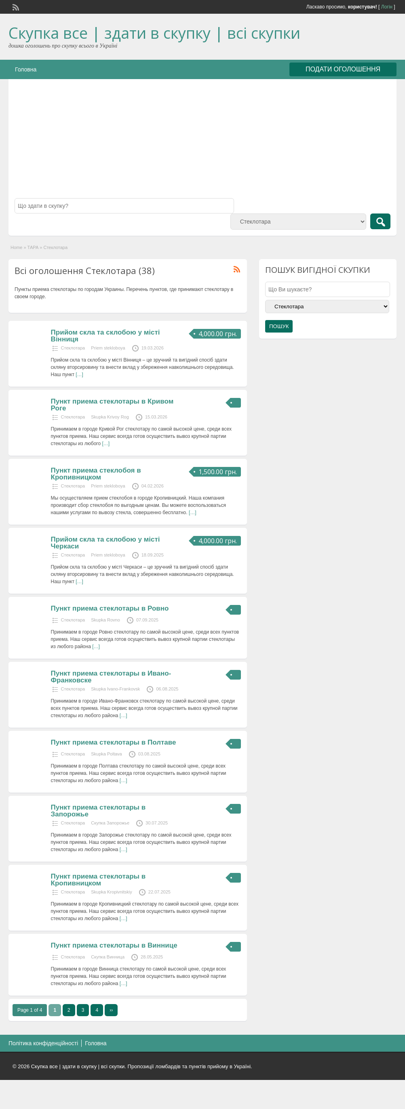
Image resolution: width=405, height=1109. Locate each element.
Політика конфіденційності (43, 1043)
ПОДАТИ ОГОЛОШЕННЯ (343, 69)
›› (111, 1010)
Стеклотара (73, 347)
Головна (25, 69)
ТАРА (33, 247)
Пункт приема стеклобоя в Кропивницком (96, 474)
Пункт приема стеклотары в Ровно (110, 608)
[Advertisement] (202, 141)
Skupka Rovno (105, 619)
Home (16, 247)
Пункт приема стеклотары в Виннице (114, 945)
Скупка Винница (107, 956)
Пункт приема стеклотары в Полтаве (113, 742)
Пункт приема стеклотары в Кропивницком (98, 880)
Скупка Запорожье (110, 822)
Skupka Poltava (106, 753)
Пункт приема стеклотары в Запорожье (98, 811)
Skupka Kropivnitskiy (111, 891)
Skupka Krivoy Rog (110, 416)
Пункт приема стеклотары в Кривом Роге (112, 405)
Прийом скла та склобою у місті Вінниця (105, 336)
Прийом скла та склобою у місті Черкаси (105, 543)
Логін (386, 7)
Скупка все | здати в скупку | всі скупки (154, 32)
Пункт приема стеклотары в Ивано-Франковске (111, 677)
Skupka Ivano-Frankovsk (115, 688)
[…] (79, 374)
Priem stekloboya (108, 347)
